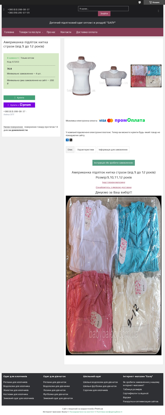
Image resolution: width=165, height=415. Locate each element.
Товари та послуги (30, 32)
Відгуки (127, 397)
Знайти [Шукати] (104, 13)
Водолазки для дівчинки (56, 386)
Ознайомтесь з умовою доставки (113, 187)
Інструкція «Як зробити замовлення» (113, 162)
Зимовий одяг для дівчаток (58, 398)
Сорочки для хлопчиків (95, 390)
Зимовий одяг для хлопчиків (18, 398)
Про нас (51, 32)
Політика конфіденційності (109, 412)
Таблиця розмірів (132, 389)
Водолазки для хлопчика (16, 386)
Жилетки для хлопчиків (16, 390)
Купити (20, 97)
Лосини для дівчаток (54, 390)
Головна (9, 32)
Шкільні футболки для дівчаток (100, 386)
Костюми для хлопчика (15, 394)
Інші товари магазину (113, 182)
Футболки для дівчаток (55, 394)
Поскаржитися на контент (82, 412)
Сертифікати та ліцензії (135, 393)
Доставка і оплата (86, 32)
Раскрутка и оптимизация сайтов (140, 401)
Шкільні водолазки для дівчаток (100, 382)
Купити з (20, 104)
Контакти (65, 32)
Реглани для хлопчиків (15, 382)
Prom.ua (99, 408)
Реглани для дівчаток (54, 382)
